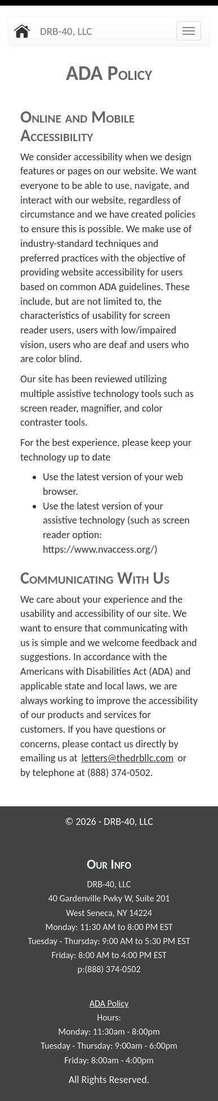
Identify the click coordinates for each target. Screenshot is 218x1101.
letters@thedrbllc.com (127, 758)
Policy (108, 1003)
